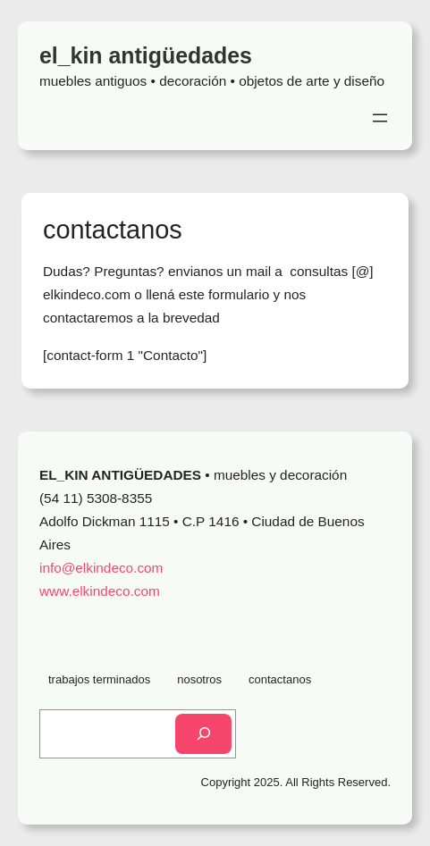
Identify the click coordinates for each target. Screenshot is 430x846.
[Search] (203, 734)
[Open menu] (380, 118)
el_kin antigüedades (145, 55)
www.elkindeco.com (99, 591)
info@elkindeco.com (101, 567)
